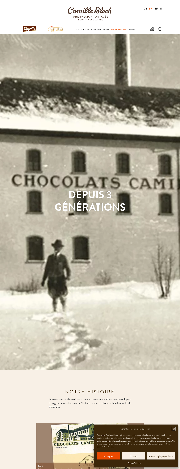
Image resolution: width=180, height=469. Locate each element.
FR (150, 8)
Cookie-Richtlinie (134, 463)
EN (156, 8)
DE (145, 8)
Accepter (108, 456)
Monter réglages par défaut (160, 456)
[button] (173, 428)
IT (161, 8)
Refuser (133, 456)
